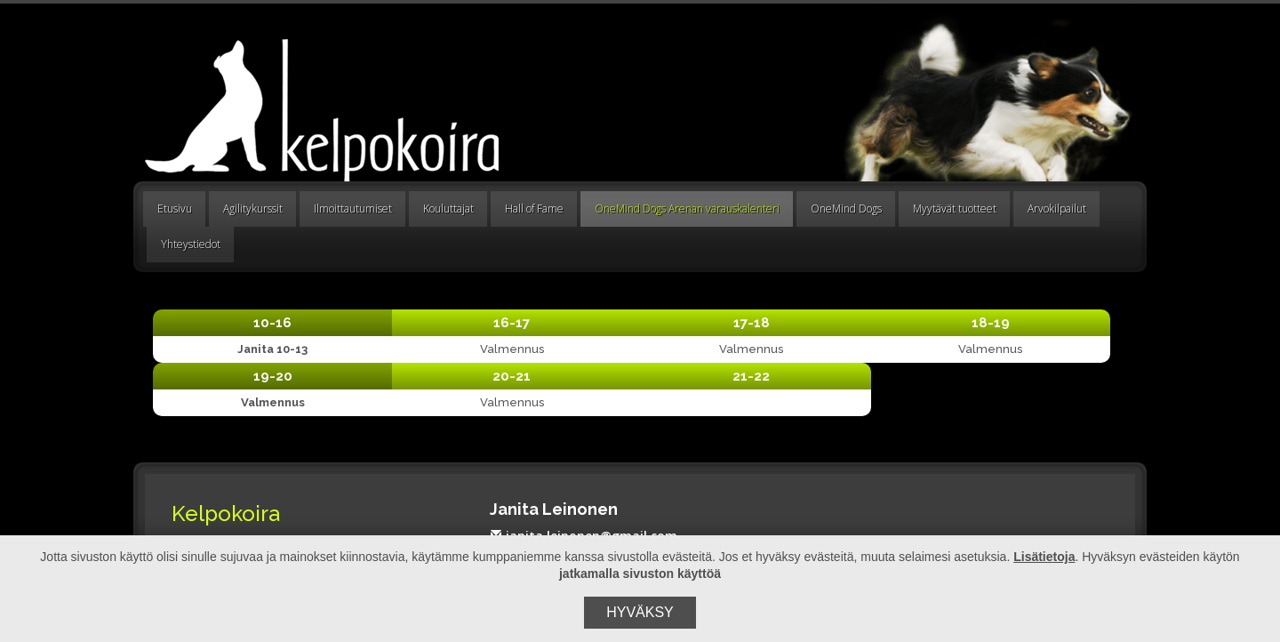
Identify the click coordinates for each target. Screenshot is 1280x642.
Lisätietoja (1044, 557)
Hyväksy (640, 612)
